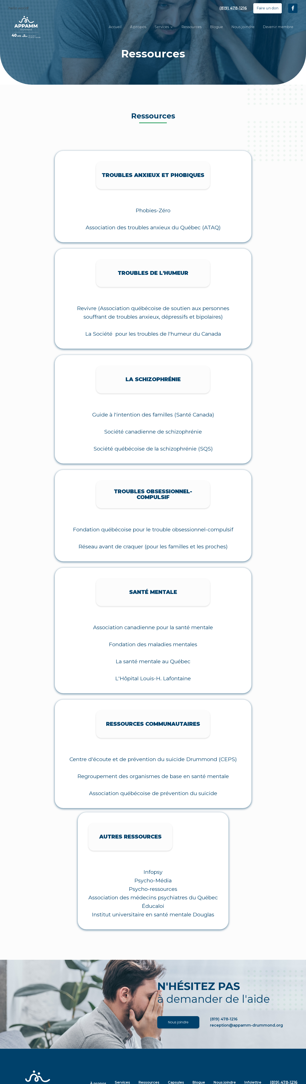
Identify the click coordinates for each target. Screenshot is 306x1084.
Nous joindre (242, 27)
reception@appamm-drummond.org (246, 1025)
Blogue (216, 27)
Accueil (115, 27)
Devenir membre (278, 27)
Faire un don (267, 8)
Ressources (191, 27)
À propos (138, 27)
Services (164, 27)
